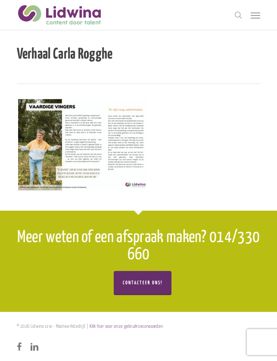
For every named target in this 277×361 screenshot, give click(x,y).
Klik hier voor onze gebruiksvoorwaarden (126, 326)
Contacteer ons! (142, 282)
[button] (255, 15)
